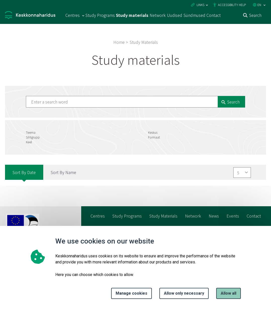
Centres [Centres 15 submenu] (72, 15)
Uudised (174, 15)
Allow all (228, 293)
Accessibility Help (232, 5)
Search (255, 15)
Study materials (132, 15)
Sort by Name (63, 172)
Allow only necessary (184, 293)
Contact (213, 15)
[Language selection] (264, 5)
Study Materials (163, 216)
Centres (98, 216)
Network (158, 15)
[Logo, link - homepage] (30, 15)
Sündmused (194, 15)
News (214, 216)
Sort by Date (24, 172)
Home (119, 42)
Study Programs (100, 15)
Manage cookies (131, 293)
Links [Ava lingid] (200, 5)
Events (233, 216)
